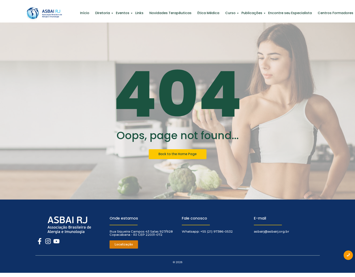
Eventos (123, 13)
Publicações (252, 13)
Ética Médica (208, 13)
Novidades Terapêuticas (170, 13)
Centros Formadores (336, 13)
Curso (230, 13)
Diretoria (103, 13)
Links (139, 13)
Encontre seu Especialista (290, 13)
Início (84, 13)
